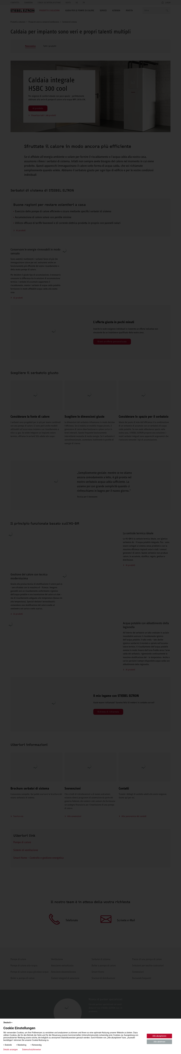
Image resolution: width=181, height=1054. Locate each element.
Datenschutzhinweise (31, 1049)
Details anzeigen (10, 1049)
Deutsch (8, 1022)
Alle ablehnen (159, 1042)
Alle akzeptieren (159, 1036)
